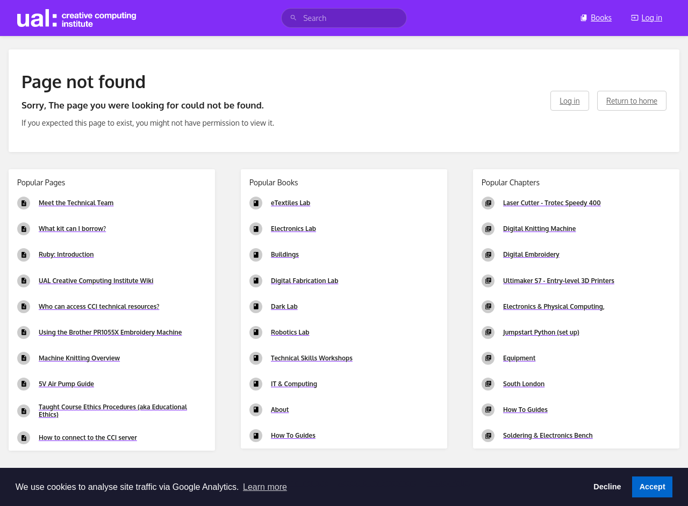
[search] (344, 18)
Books (596, 17)
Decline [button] (607, 486)
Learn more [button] (265, 486)
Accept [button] (652, 486)
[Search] (293, 18)
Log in (646, 17)
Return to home (631, 100)
